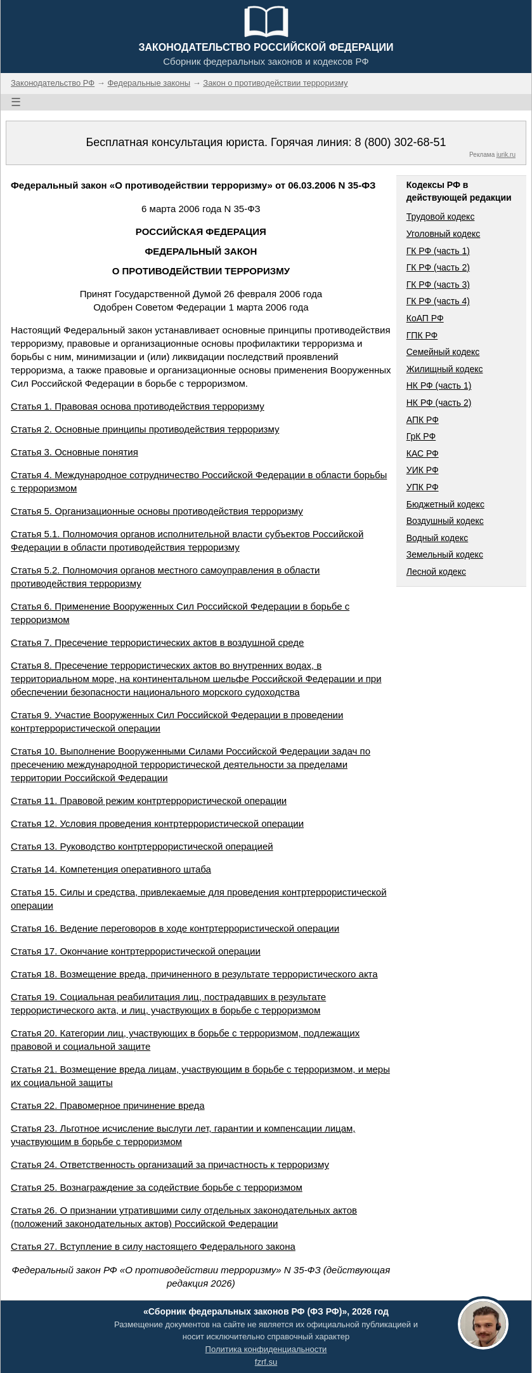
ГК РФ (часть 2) (438, 267)
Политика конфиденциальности (266, 1349)
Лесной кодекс (436, 571)
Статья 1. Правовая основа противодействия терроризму (137, 406)
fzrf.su (266, 1362)
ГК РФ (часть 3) (438, 284)
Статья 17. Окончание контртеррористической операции (136, 951)
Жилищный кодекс (444, 369)
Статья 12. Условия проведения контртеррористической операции (157, 823)
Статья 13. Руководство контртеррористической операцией (142, 846)
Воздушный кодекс (445, 521)
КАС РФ (422, 453)
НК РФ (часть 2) (439, 403)
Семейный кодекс (443, 352)
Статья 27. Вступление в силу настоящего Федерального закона (153, 1246)
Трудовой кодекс (440, 216)
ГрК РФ (421, 436)
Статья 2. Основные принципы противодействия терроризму (145, 429)
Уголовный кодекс (443, 234)
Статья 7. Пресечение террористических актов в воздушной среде (157, 642)
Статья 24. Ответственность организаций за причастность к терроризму (170, 1164)
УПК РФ (422, 487)
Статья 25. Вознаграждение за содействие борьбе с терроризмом (156, 1187)
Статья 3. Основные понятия (74, 451)
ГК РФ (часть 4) (438, 301)
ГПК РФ (422, 335)
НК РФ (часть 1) (439, 385)
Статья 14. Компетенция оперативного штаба (111, 869)
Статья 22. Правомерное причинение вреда (108, 1105)
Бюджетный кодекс (445, 504)
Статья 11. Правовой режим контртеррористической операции (149, 800)
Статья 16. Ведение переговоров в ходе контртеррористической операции (175, 928)
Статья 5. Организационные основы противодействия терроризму (157, 511)
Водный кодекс (437, 538)
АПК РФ (422, 420)
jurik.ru (506, 154)
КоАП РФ (425, 318)
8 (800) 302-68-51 (400, 142)
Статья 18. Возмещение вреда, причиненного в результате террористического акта (194, 973)
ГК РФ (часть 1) (438, 251)
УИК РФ (422, 470)
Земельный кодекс (444, 554)
